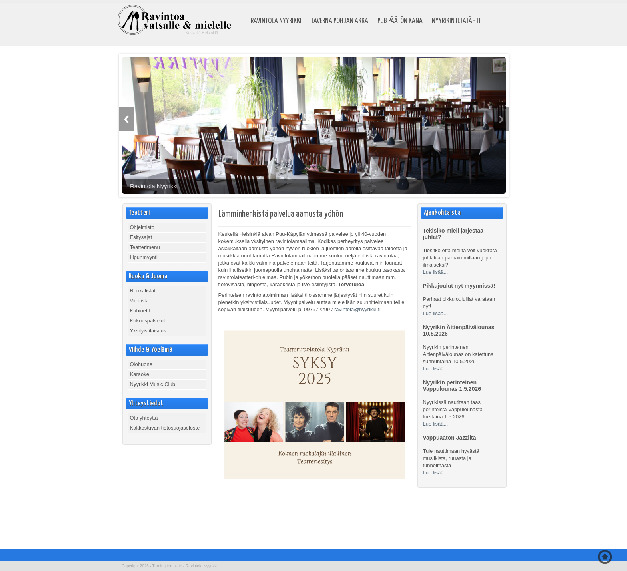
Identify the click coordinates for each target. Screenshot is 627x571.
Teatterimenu (145, 247)
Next (501, 119)
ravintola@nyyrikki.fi (357, 309)
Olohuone (141, 364)
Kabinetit (140, 311)
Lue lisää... (435, 272)
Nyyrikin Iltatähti (456, 21)
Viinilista (139, 301)
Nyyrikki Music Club (152, 384)
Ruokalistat (143, 291)
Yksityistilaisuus (148, 331)
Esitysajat (141, 237)
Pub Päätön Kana (400, 21)
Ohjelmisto (142, 227)
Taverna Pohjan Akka (339, 21)
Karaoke (139, 374)
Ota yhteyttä (144, 418)
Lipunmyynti (144, 257)
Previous (126, 119)
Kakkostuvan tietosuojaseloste (165, 428)
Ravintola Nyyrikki (276, 21)
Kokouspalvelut (147, 321)
